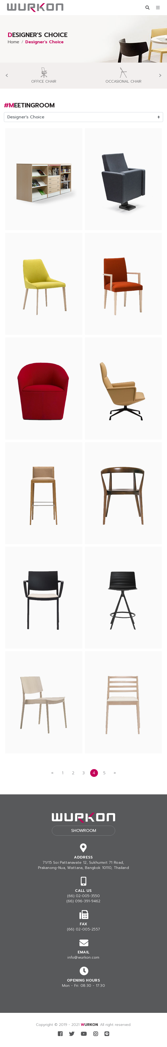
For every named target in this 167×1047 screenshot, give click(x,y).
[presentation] (6, 75)
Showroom (83, 830)
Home (13, 42)
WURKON (89, 1024)
